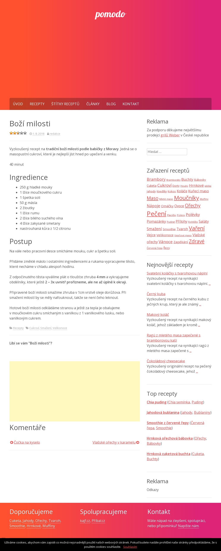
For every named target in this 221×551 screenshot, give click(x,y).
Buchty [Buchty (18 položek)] (187, 179)
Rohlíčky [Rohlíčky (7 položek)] (193, 221)
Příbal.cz (98, 520)
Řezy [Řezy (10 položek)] (166, 248)
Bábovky (154, 443)
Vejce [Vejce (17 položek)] (151, 234)
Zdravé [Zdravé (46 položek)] (196, 241)
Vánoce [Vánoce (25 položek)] (166, 241)
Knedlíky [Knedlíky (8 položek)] (162, 191)
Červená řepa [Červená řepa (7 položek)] (155, 248)
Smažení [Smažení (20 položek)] (154, 228)
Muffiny (49, 525)
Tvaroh (54, 520)
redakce (55, 134)
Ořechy (200, 438)
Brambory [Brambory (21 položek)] (156, 179)
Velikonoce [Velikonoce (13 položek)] (165, 235)
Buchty (152, 459)
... (210, 283)
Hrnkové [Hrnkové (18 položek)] (196, 185)
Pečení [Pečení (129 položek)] (156, 213)
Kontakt (131, 104)
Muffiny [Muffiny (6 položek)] (204, 199)
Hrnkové (34, 525)
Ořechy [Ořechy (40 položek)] (192, 205)
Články (92, 104)
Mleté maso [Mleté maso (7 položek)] (166, 199)
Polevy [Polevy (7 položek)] (181, 215)
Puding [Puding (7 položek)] (171, 221)
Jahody (186, 412)
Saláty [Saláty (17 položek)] (204, 221)
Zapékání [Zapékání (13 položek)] (181, 242)
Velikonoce (60, 328)
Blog (111, 104)
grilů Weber (170, 135)
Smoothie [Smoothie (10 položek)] (169, 229)
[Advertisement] (110, 65)
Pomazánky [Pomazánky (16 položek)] (156, 221)
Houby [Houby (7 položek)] (184, 185)
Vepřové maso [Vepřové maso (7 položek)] (183, 235)
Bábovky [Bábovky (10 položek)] (200, 180)
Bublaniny (202, 412)
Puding (197, 402)
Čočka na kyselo (27, 442)
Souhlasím (130, 547)
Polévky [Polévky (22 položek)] (193, 214)
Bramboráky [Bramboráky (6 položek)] (173, 179)
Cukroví (34, 328)
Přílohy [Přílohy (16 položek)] (181, 221)
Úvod (18, 104)
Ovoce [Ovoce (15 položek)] (179, 206)
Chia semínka (179, 402)
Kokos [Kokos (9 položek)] (172, 191)
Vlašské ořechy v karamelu (114, 442)
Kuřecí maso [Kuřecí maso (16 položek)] (198, 191)
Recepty (37, 104)
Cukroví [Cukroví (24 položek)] (164, 185)
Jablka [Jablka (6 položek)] (208, 185)
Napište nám (188, 525)
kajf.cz (85, 520)
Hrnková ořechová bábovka (170, 438)
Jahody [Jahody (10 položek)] (151, 191)
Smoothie (164, 428)
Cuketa (198, 453)
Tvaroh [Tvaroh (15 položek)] (182, 229)
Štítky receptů (65, 104)
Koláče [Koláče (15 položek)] (182, 191)
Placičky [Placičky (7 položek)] (171, 215)
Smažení (45, 328)
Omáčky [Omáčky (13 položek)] (167, 206)
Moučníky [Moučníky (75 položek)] (186, 198)
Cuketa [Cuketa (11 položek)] (151, 186)
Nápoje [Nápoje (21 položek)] (153, 205)
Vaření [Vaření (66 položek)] (197, 228)
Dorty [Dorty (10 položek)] (176, 186)
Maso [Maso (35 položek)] (152, 198)
